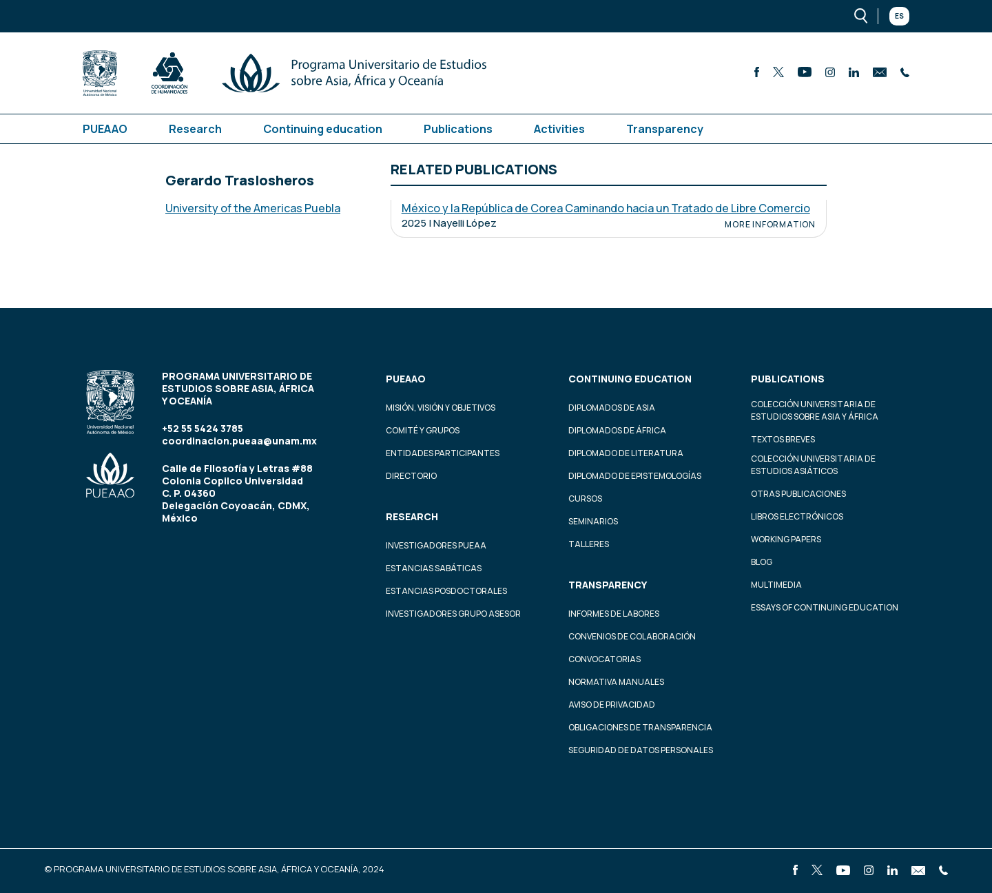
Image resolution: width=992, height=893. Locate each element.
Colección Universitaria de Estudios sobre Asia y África (814, 410)
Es (899, 16)
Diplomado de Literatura (625, 453)
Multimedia (776, 585)
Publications (458, 129)
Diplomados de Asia (611, 407)
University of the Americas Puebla (252, 208)
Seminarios (593, 521)
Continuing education (322, 129)
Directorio (411, 476)
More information (770, 224)
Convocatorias (604, 659)
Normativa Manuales (616, 682)
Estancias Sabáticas (434, 568)
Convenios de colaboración (632, 636)
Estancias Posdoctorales (446, 591)
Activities (559, 129)
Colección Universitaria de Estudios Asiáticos (813, 465)
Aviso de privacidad (611, 704)
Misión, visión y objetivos (440, 407)
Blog (761, 562)
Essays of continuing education (824, 607)
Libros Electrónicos (797, 516)
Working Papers (786, 539)
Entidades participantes (442, 453)
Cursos (585, 498)
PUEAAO (105, 129)
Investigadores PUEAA (436, 545)
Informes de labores (613, 613)
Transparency (664, 129)
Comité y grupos (422, 430)
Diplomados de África (617, 430)
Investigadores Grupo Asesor (453, 613)
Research (195, 129)
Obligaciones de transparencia (640, 727)
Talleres (588, 544)
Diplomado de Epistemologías (634, 476)
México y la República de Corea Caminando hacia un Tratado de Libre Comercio (606, 208)
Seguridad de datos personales (640, 750)
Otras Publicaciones (798, 494)
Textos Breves (783, 439)
